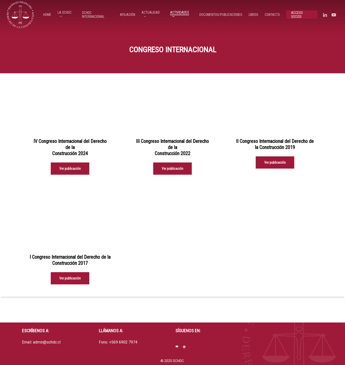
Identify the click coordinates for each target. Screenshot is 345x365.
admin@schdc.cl (47, 342)
